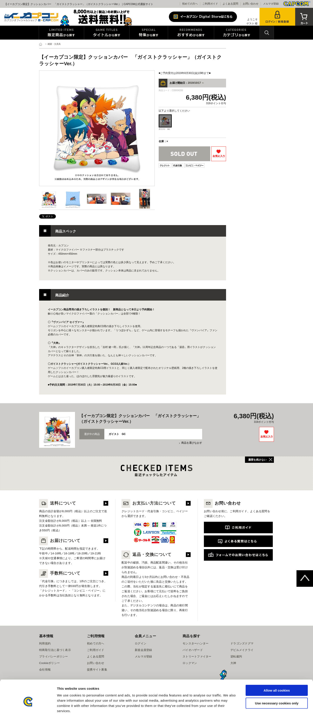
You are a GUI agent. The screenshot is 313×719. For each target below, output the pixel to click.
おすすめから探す (191, 33)
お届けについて (59, 540)
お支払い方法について (149, 503)
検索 (267, 33)
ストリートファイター (197, 656)
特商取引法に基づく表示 (55, 650)
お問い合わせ (250, 3)
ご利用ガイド (210, 3)
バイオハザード (193, 650)
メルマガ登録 (271, 3)
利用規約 (45, 643)
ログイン (140, 643)
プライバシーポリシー (53, 656)
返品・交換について (146, 554)
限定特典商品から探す (61, 33)
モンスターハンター (195, 643)
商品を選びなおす (191, 442)
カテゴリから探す (237, 33)
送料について (57, 503)
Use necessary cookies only (276, 685)
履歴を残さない (257, 459)
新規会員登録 (143, 650)
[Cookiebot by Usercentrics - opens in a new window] (28, 710)
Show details (228, 710)
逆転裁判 (236, 656)
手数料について (59, 573)
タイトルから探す (106, 33)
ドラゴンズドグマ (241, 643)
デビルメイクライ (241, 650)
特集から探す (149, 33)
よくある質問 (230, 3)
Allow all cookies (277, 672)
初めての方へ (190, 3)
